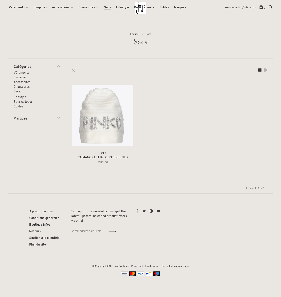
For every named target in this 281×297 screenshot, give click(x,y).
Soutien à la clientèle (44, 238)
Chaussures (86, 8)
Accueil (134, 34)
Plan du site (37, 245)
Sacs (107, 8)
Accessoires (60, 8)
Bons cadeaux (144, 8)
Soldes (164, 8)
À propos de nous (41, 212)
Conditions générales (44, 218)
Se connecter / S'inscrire (240, 7)
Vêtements (17, 8)
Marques (180, 8)
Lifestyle (122, 8)
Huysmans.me (181, 266)
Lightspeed (151, 266)
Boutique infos (39, 225)
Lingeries (40, 8)
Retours (35, 231)
